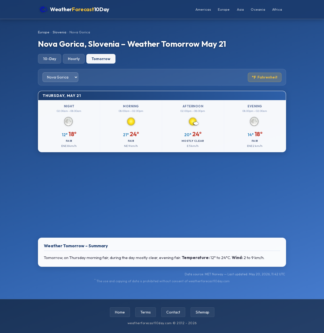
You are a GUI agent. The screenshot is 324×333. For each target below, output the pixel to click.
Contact (173, 312)
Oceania (258, 9)
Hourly (74, 58)
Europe (224, 9)
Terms (145, 312)
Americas (203, 9)
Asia (240, 9)
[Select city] (60, 77)
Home (120, 312)
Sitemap (202, 312)
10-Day (49, 58)
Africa (277, 9)
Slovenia (59, 32)
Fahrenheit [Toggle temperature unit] (264, 77)
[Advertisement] (162, 195)
